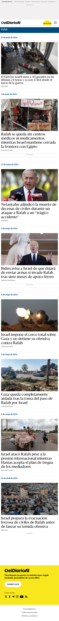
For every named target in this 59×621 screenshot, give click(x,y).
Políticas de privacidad (29, 612)
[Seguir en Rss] (26, 596)
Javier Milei (27, 1)
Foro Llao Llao (44, 1)
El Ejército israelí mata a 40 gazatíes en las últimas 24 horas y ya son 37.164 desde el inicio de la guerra (27, 80)
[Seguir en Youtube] (21, 596)
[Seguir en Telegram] (13, 596)
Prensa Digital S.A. (29, 609)
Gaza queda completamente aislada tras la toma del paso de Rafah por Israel (27, 398)
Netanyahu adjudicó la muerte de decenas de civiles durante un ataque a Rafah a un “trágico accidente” (28, 210)
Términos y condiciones (29, 616)
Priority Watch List (35, 1)
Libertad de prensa (52, 1)
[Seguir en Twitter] (6, 596)
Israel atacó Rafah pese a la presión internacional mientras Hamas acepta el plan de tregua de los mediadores (27, 460)
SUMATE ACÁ (13, 584)
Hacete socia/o (47, 23)
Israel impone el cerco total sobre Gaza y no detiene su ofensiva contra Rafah (28, 339)
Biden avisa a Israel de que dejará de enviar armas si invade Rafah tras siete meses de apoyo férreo (28, 272)
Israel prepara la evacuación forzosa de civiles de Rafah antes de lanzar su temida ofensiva (28, 522)
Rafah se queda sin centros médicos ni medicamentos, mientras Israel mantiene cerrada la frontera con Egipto (28, 140)
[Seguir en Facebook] (9, 596)
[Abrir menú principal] (55, 23)
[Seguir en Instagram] (17, 596)
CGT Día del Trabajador (19, 1)
